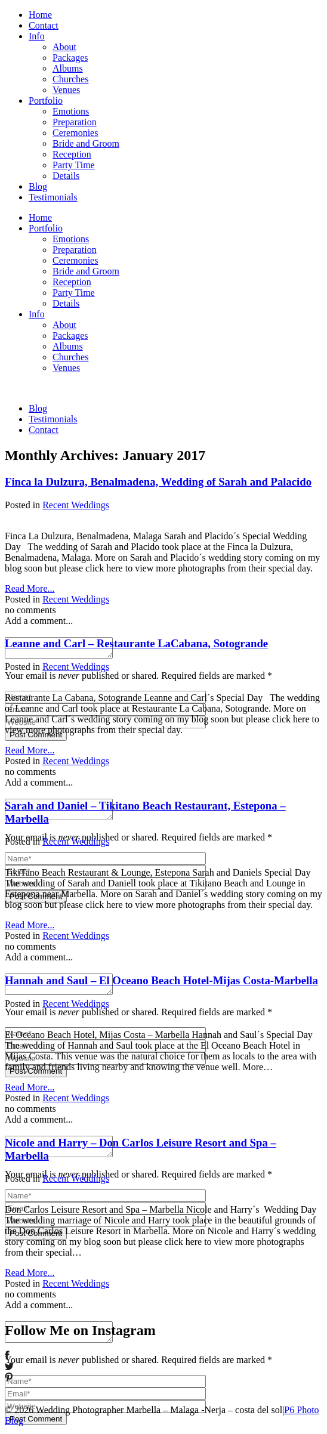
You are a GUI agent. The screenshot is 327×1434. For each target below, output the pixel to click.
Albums (68, 68)
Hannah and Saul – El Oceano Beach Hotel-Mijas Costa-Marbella (161, 980)
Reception (72, 154)
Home (40, 15)
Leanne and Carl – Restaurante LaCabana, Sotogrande (136, 643)
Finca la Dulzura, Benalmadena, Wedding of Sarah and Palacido (158, 481)
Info (37, 36)
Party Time (74, 165)
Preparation (75, 122)
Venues (66, 90)
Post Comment (36, 738)
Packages (70, 57)
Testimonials (53, 197)
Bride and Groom (86, 143)
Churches (70, 79)
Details (66, 176)
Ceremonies (75, 133)
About (64, 47)
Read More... (30, 588)
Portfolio (46, 100)
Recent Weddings (75, 505)
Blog (38, 186)
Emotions (71, 111)
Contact (43, 25)
